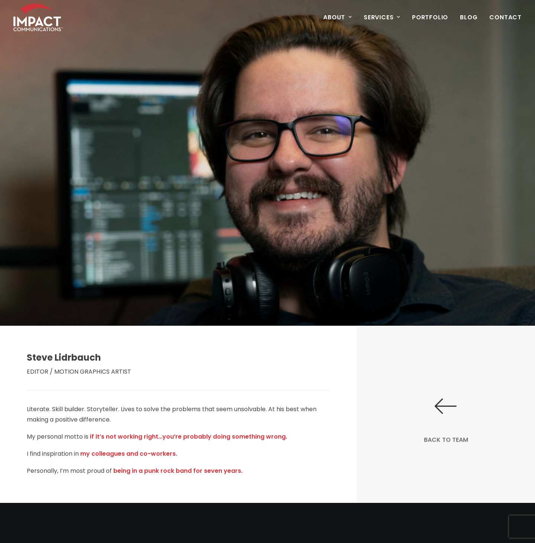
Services (382, 17)
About (337, 17)
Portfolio (430, 17)
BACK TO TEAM (446, 454)
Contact (505, 17)
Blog (468, 17)
